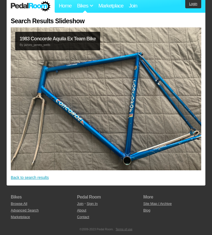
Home (65, 6)
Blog (146, 210)
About (81, 210)
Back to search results (30, 177)
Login (193, 4)
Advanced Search (25, 210)
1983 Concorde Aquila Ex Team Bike (58, 38)
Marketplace (110, 6)
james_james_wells (37, 44)
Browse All (19, 204)
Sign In (92, 204)
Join (133, 6)
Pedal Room (31, 6)
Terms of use (124, 229)
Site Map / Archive (157, 204)
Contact (83, 217)
